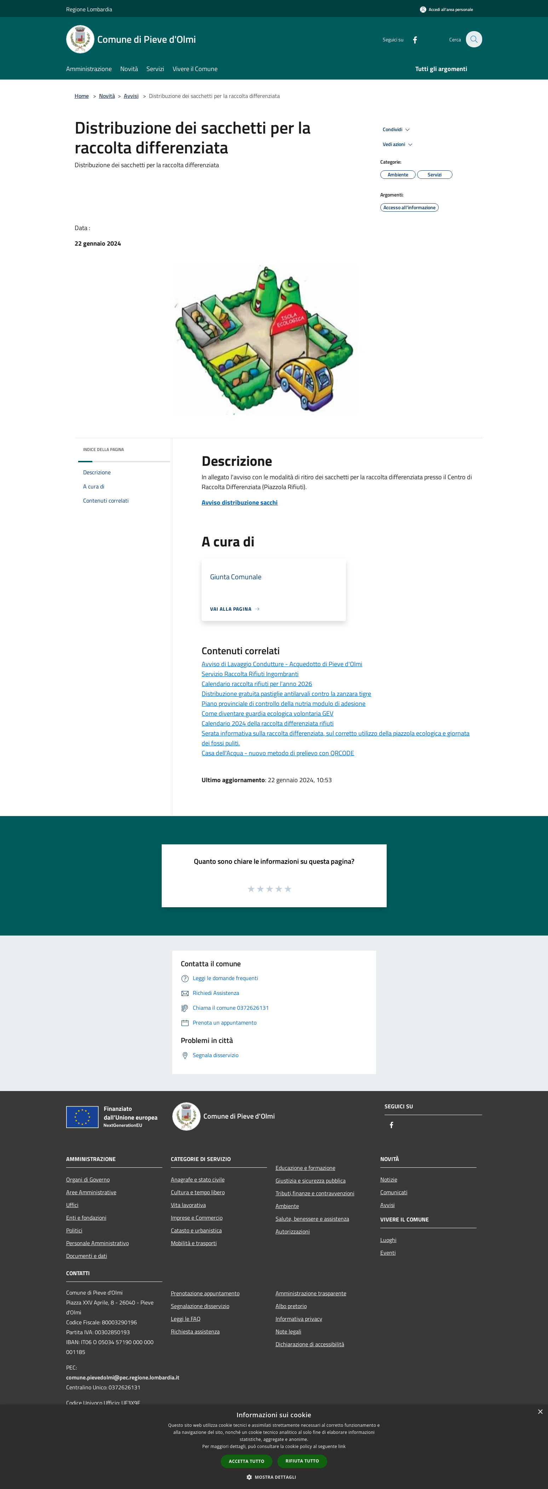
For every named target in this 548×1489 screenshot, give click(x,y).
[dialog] (274, 1447)
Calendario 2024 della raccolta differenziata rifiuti (268, 723)
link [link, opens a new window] (342, 1446)
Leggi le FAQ (186, 1318)
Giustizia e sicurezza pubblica (311, 1180)
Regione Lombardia (89, 9)
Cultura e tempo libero (198, 1192)
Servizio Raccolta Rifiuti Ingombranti (250, 674)
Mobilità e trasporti (194, 1243)
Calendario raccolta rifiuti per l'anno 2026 (257, 683)
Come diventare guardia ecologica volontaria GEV (267, 713)
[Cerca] (473, 39)
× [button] (540, 1412)
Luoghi (388, 1240)
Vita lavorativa (188, 1205)
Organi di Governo (88, 1179)
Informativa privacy (299, 1318)
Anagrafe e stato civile (198, 1179)
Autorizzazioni (293, 1231)
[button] (274, 1477)
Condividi (397, 129)
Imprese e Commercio (197, 1217)
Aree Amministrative (91, 1192)
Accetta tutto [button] (246, 1461)
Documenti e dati (86, 1255)
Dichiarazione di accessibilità (310, 1344)
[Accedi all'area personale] (446, 9)
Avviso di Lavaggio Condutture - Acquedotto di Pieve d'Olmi (282, 664)
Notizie (388, 1179)
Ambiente (287, 1206)
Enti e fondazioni (86, 1217)
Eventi (388, 1252)
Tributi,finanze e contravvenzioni (315, 1193)
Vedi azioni (399, 144)
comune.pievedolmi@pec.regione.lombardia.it (122, 1377)
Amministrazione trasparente (311, 1293)
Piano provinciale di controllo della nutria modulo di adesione (283, 703)
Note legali (288, 1331)
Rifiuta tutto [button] (302, 1461)
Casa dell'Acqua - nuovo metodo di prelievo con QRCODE (278, 753)
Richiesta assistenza (195, 1331)
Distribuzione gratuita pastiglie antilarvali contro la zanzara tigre (286, 693)
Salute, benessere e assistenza (312, 1218)
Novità (107, 96)
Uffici (72, 1205)
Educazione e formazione (305, 1167)
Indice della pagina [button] (103, 449)
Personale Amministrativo (97, 1243)
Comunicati (394, 1192)
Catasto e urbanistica (196, 1230)
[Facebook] (411, 39)
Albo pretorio (291, 1306)
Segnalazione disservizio (200, 1306)
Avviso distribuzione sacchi (240, 502)
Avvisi (131, 96)
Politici (74, 1230)
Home (82, 96)
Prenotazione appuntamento (205, 1293)
